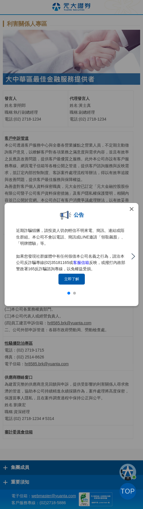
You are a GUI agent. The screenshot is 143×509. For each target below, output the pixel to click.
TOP (128, 491)
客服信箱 (81, 262)
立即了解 (71, 279)
